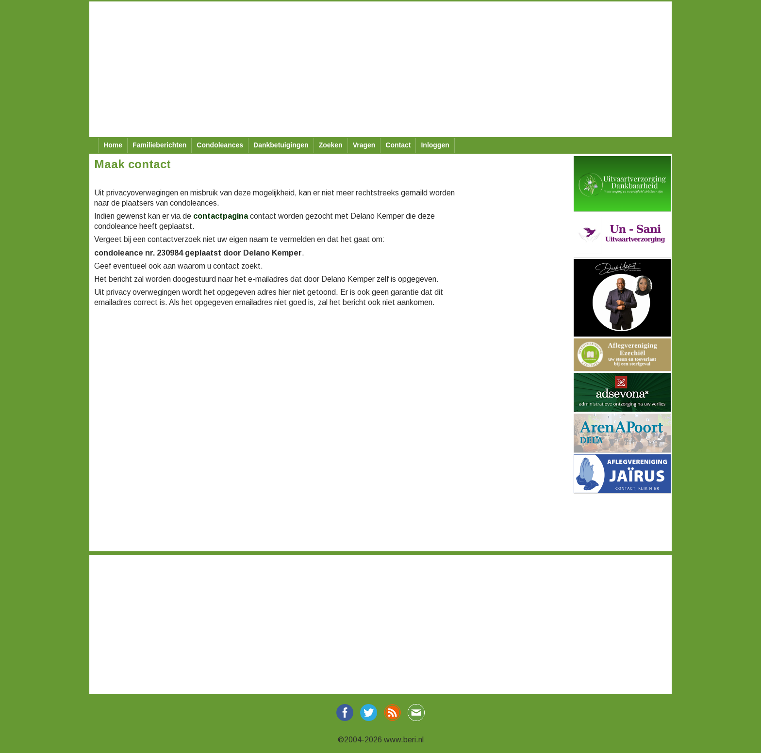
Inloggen (435, 145)
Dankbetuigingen (281, 145)
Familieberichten (159, 145)
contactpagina (220, 216)
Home (112, 145)
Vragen (364, 145)
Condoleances (220, 145)
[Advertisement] (380, 69)
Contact (398, 145)
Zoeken (331, 145)
